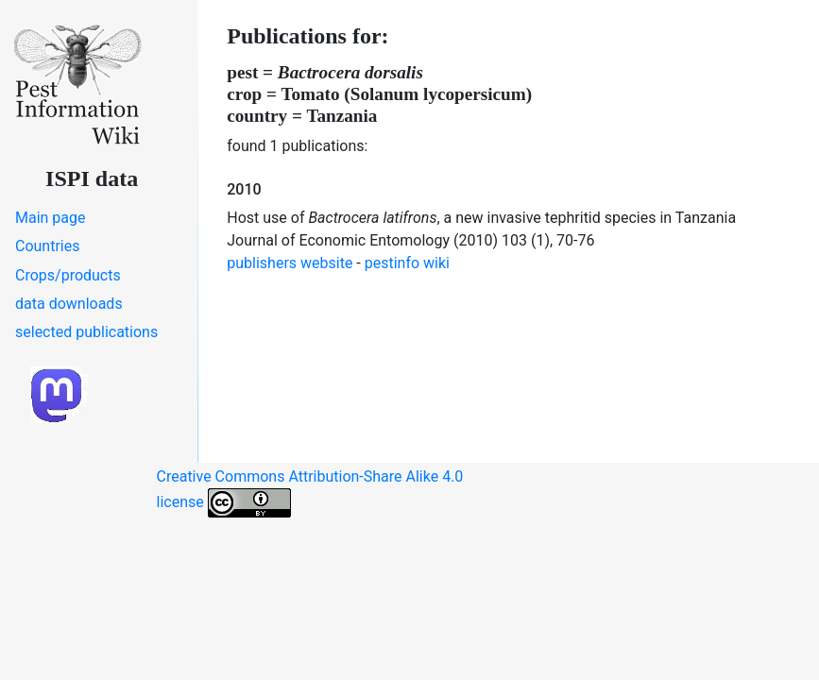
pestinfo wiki (407, 263)
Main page (50, 218)
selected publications (86, 332)
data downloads (69, 304)
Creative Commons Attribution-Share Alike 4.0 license (310, 493)
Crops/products (68, 275)
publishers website (289, 263)
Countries (47, 246)
